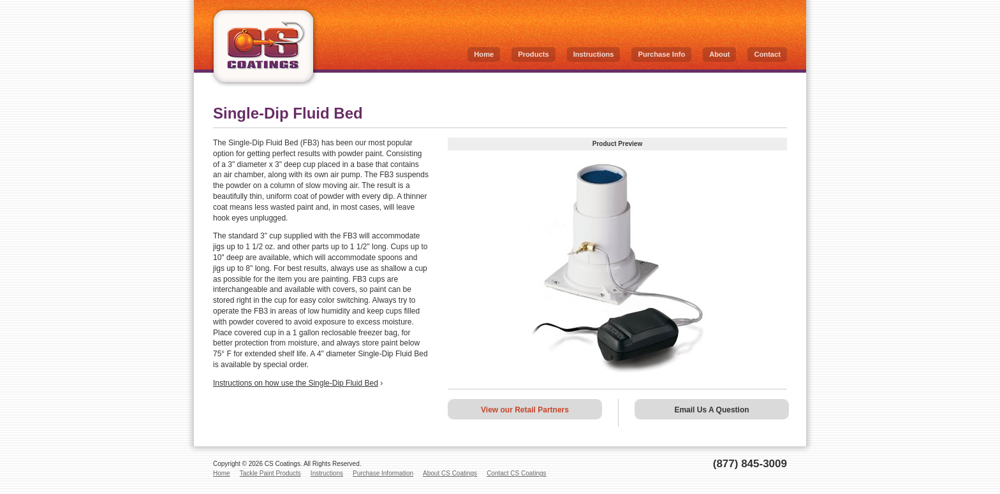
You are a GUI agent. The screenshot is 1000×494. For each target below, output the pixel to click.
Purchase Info (661, 54)
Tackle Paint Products (270, 473)
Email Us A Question (711, 409)
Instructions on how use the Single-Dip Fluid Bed (295, 383)
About (719, 54)
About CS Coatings (450, 473)
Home (484, 54)
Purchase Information (383, 473)
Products (533, 54)
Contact (767, 54)
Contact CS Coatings (516, 473)
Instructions (593, 54)
